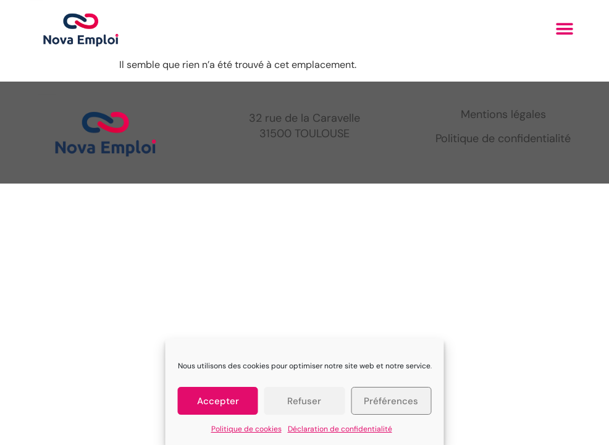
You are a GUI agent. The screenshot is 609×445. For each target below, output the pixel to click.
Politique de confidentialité (503, 138)
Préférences (391, 401)
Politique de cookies (246, 429)
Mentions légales (503, 114)
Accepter (218, 401)
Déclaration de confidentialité (340, 429)
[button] (565, 29)
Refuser (304, 401)
